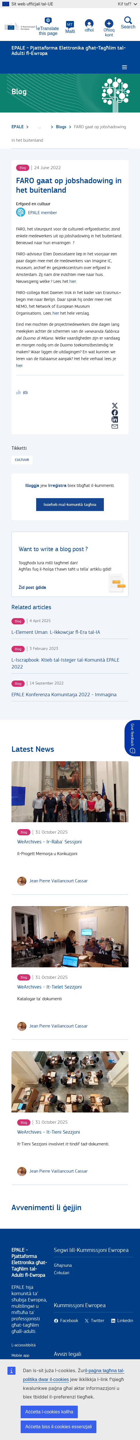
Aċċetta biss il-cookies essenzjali (58, 1426)
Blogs (61, 127)
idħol (89, 26)
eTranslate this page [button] (48, 31)
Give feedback (132, 734)
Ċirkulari (61, 1273)
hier (72, 281)
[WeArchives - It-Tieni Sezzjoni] (69, 1081)
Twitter (97, 1320)
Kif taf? (127, 3)
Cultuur (22, 460)
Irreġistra (57, 485)
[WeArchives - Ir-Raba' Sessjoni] (69, 791)
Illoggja (32, 485)
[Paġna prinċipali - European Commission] (21, 26)
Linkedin (125, 1320)
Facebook (69, 1320)
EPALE (17, 127)
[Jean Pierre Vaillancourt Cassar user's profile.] (58, 881)
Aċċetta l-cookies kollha (49, 1411)
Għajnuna (63, 1265)
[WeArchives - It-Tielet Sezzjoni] (69, 936)
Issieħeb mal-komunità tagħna (70, 504)
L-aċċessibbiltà (23, 1345)
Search (128, 22)
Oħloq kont (109, 28)
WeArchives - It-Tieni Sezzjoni (48, 1132)
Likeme (19, 393)
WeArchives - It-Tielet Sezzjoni (49, 987)
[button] (70, 27)
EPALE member (42, 213)
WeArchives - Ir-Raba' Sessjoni (49, 842)
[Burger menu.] (124, 67)
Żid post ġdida (32, 587)
